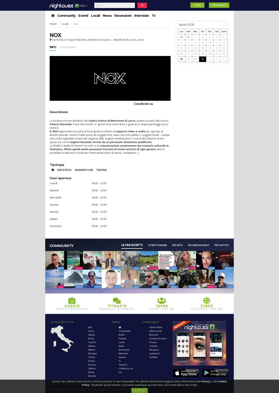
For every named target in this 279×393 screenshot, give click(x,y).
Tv (154, 16)
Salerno (92, 368)
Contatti (153, 357)
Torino (91, 357)
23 (202, 53)
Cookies (153, 346)
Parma (91, 361)
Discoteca (64, 170)
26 (224, 53)
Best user (154, 334)
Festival (122, 338)
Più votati (221, 245)
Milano (91, 349)
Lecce (91, 331)
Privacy (152, 342)
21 (188, 53)
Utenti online (157, 245)
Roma (91, 338)
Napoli (91, 334)
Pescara (92, 364)
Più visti (177, 245)
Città (81, 7)
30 (181, 37)
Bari (90, 327)
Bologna (92, 353)
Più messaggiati (198, 245)
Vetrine (122, 357)
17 (210, 48)
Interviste (141, 16)
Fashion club (84, 170)
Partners (123, 364)
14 (188, 48)
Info (53, 47)
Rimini (91, 372)
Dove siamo (68, 47)
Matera (91, 346)
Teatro (101, 170)
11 (216, 42)
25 (216, 53)
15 (195, 48)
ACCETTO (139, 390)
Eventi (83, 16)
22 (195, 53)
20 (181, 53)
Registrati (219, 5)
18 (216, 48)
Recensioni (122, 16)
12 (224, 42)
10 (210, 42)
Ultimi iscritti (132, 245)
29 (195, 59)
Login (197, 5)
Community (66, 16)
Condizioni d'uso (157, 338)
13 (181, 48)
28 (188, 59)
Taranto (92, 342)
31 (188, 37)
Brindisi (92, 375)
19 (224, 48)
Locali (95, 16)
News (107, 16)
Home (53, 23)
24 (210, 53)
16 (202, 48)
